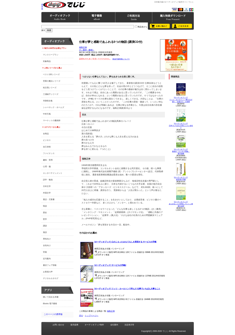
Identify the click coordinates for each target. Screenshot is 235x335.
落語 (45, 232)
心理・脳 (47, 166)
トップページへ (91, 315)
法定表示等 (129, 325)
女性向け (47, 245)
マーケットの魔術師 (51, 120)
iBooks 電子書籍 (50, 303)
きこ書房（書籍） (86, 50)
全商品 (46, 134)
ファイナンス (49, 153)
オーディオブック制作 (94, 325)
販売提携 (74, 325)
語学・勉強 (48, 180)
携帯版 (42, 6)
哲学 (45, 219)
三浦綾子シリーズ (50, 94)
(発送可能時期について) (121, 59)
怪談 (45, 206)
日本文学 (47, 186)
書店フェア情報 (49, 265)
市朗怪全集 (48, 101)
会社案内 (114, 325)
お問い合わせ (58, 325)
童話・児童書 (49, 199)
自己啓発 (47, 147)
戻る (81, 315)
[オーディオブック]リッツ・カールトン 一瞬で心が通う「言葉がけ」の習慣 (180, 100)
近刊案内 (47, 259)
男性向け (47, 239)
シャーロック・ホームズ (53, 107)
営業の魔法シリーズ (51, 81)
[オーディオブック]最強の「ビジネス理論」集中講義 (181, 151)
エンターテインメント (52, 173)
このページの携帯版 (53, 314)
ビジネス (47, 140)
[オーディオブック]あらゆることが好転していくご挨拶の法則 (181, 204)
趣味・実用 (48, 160)
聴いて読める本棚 (50, 297)
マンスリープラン (50, 55)
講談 (45, 226)
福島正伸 (83, 47)
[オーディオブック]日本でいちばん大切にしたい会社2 (181, 126)
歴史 (45, 212)
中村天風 (47, 114)
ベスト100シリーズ (51, 74)
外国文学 (47, 193)
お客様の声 (48, 272)
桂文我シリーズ (49, 87)
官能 (45, 252)
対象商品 (47, 61)
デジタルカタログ (50, 278)
